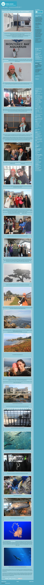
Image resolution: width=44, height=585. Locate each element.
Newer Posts (3, 581)
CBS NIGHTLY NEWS (38, 50)
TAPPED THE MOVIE (38, 167)
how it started (5, 7)
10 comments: (14, 578)
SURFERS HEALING (37, 162)
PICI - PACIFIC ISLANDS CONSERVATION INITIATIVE (39, 154)
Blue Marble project (5, 60)
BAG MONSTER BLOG (38, 133)
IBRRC (36, 143)
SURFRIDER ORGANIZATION (37, 164)
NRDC (21, 213)
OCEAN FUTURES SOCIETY (37, 151)
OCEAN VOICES (37, 152)
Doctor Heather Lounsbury (38, 98)
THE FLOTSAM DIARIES (38, 169)
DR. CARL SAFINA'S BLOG (38, 141)
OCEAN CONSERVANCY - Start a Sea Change (38, 149)
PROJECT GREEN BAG (38, 158)
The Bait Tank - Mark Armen (38, 114)
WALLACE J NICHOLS (38, 170)
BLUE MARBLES (37, 134)
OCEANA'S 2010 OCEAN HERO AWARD (38, 56)
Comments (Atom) (7, 583)
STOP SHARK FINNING (38, 161)
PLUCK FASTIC (37, 157)
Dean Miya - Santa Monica (38, 101)
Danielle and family (37, 115)
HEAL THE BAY (37, 142)
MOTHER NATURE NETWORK (37, 54)
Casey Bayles (37, 103)
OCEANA (36, 153)
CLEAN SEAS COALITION (38, 138)
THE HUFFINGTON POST (38, 59)
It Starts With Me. (13, 541)
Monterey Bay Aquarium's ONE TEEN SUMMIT (15, 11)
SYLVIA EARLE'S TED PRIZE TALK (38, 166)
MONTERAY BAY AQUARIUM (37, 146)
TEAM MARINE (37, 168)
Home (18, 581)
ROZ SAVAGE (37, 159)
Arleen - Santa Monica (38, 102)
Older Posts (31, 581)
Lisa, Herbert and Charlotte (38, 97)
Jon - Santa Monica (37, 99)
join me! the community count (14, 7)
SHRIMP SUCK (37, 160)
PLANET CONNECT (37, 156)
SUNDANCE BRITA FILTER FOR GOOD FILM (38, 57)
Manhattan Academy (38, 100)
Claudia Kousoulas (37, 122)
